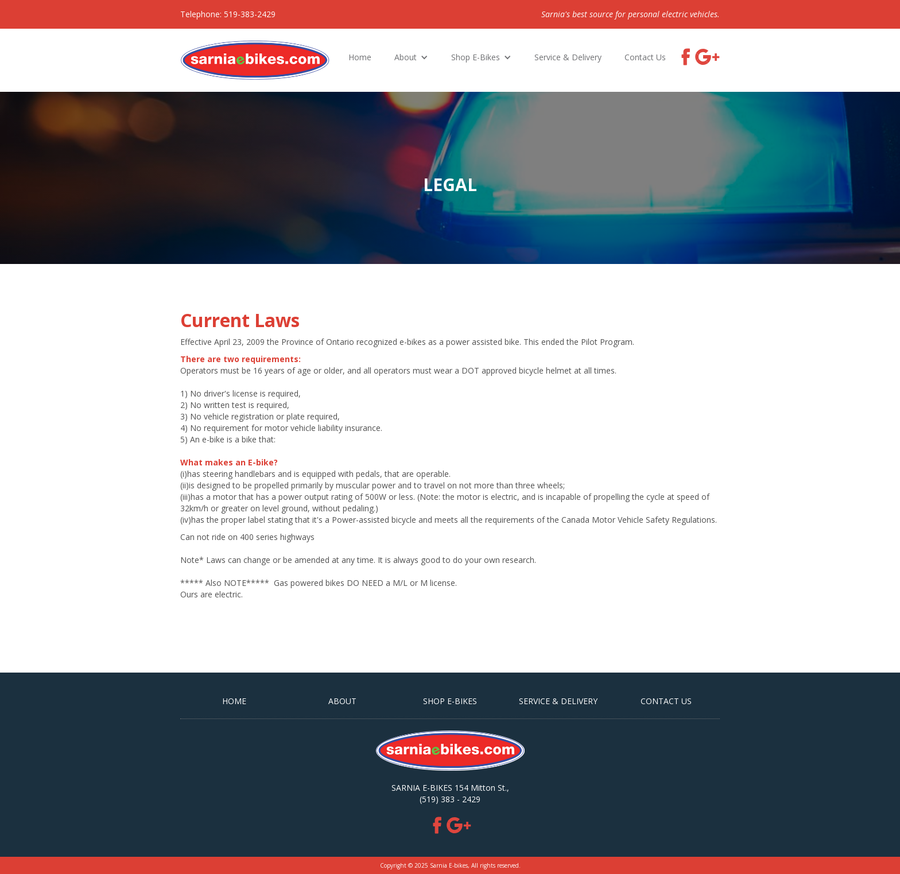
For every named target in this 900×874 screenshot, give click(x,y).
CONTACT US (666, 701)
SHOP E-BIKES (450, 701)
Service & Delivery (568, 57)
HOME (234, 701)
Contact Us (645, 57)
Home (359, 57)
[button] (411, 57)
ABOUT (342, 701)
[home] (255, 60)
